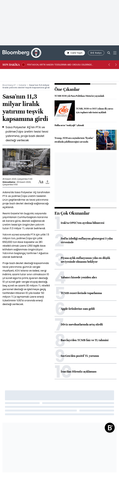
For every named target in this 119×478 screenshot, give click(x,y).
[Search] (108, 53)
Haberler (22, 85)
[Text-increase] (40, 181)
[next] (115, 64)
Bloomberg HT (9, 85)
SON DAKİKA (11, 64)
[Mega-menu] (115, 53)
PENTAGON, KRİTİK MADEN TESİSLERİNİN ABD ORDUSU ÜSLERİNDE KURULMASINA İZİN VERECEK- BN (59, 64)
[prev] (109, 64)
